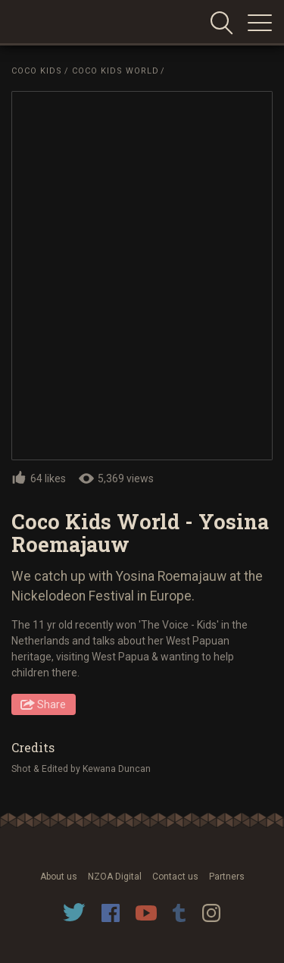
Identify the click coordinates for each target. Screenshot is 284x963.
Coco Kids (36, 71)
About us (58, 876)
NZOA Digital (115, 876)
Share (51, 704)
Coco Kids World (115, 71)
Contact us (175, 876)
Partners (227, 876)
